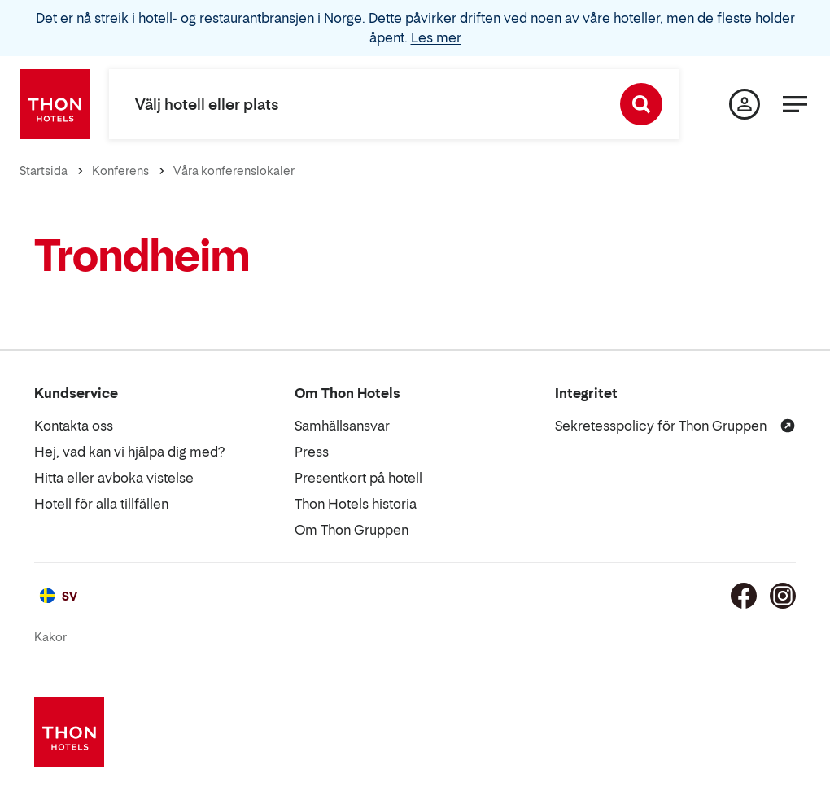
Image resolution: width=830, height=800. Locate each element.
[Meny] (795, 104)
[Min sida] (744, 104)
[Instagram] (783, 596)
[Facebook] (744, 596)
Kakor (50, 637)
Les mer (436, 37)
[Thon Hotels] (55, 104)
